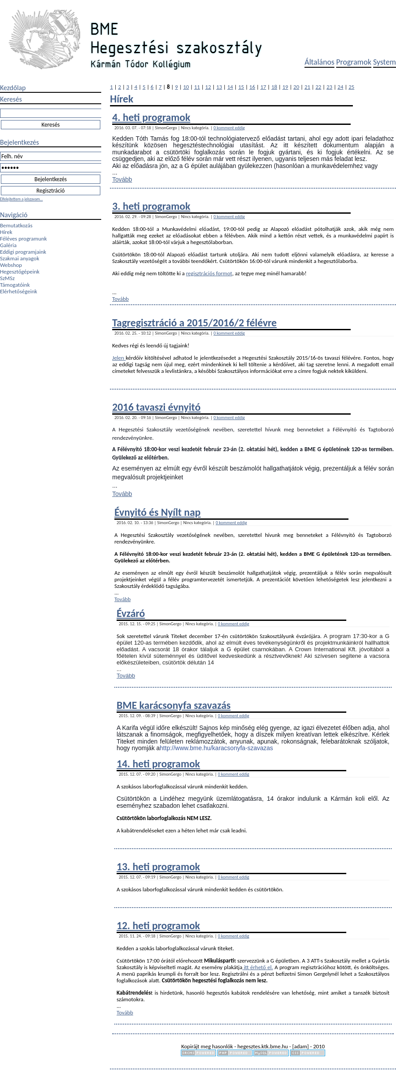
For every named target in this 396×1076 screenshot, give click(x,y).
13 (219, 87)
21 (307, 87)
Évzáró (131, 613)
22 (318, 87)
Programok (353, 62)
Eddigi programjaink (23, 251)
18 (274, 87)
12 (208, 87)
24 (340, 87)
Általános (319, 62)
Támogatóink (15, 284)
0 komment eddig (229, 128)
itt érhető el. (257, 967)
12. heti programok (158, 925)
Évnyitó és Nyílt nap (157, 512)
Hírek (6, 232)
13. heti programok (158, 866)
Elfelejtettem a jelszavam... (21, 199)
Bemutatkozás (16, 225)
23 (329, 87)
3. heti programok (151, 206)
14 (230, 87)
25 (351, 87)
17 (263, 87)
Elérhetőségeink (18, 291)
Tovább (122, 179)
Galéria (8, 245)
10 (186, 87)
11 (197, 87)
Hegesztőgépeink (20, 271)
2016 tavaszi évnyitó (156, 407)
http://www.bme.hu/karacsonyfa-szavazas (216, 747)
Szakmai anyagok (19, 258)
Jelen (119, 357)
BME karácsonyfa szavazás (174, 705)
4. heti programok (151, 117)
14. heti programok (158, 763)
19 (285, 87)
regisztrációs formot (209, 273)
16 (252, 87)
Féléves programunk (23, 238)
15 (241, 87)
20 (296, 87)
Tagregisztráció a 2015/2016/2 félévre (194, 322)
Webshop (11, 265)
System (384, 62)
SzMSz (7, 278)
